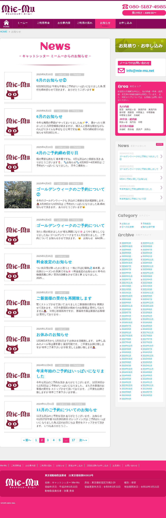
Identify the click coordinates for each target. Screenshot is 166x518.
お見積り (117, 465)
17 (73, 440)
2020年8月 (126, 299)
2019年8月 (147, 309)
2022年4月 (147, 279)
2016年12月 (127, 346)
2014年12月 (127, 369)
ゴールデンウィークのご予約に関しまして (139, 169)
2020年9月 (147, 296)
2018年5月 (126, 329)
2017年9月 (147, 336)
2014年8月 (126, 375)
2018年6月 (147, 326)
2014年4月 (147, 379)
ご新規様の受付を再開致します (64, 298)
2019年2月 (147, 316)
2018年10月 (127, 322)
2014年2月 (126, 382)
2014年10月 (127, 372)
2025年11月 (148, 243)
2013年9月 (147, 389)
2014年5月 (126, 379)
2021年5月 (126, 289)
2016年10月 (148, 346)
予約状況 (77, 75)
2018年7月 (126, 326)
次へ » (83, 440)
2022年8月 (147, 276)
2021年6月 (147, 286)
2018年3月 (147, 329)
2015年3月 (126, 365)
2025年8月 (126, 250)
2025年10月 (127, 246)
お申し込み (125, 24)
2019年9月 (126, 309)
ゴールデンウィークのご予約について (70, 225)
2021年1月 (126, 293)
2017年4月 (126, 342)
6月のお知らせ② (51, 80)
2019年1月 (126, 319)
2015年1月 (147, 365)
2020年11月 (148, 293)
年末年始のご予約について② (133, 199)
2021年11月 (127, 283)
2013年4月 (126, 399)
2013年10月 (127, 389)
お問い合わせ (131, 465)
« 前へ (27, 440)
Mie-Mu (3, 465)
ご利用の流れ (85, 24)
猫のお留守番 (149, 227)
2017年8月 (126, 339)
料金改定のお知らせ (54, 262)
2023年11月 (148, 266)
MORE (159, 144)
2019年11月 (127, 306)
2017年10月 (127, 336)
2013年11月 (148, 385)
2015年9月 (147, 359)
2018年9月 (147, 322)
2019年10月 (148, 306)
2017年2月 (147, 342)
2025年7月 (147, 250)
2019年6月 (147, 312)
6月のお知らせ (49, 116)
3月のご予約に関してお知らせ (133, 179)
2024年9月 (147, 263)
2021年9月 (147, 283)
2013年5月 (147, 395)
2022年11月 (127, 276)
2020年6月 (126, 302)
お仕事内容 (64, 24)
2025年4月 (147, 253)
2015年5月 (147, 362)
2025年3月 (126, 256)
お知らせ (105, 24)
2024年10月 (127, 263)
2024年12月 (127, 259)
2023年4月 (126, 273)
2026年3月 (126, 243)
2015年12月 (148, 356)
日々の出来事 (128, 227)
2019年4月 (126, 316)
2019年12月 (148, 302)
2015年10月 (127, 359)
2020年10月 (127, 296)
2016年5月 (147, 352)
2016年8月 (126, 349)
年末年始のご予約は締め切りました (136, 189)
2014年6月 (147, 375)
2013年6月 (126, 395)
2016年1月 (126, 356)
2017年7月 (147, 339)
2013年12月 (127, 385)
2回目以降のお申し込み (97, 465)
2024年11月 (148, 259)
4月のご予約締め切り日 (57, 153)
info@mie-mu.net (140, 71)
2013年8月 (126, 392)
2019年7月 (126, 312)
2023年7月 (126, 269)
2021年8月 (126, 286)
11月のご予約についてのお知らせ (66, 410)
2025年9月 (147, 246)
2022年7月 (126, 279)
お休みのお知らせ (52, 335)
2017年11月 (148, 332)
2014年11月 (148, 369)
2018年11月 (148, 319)
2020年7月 (147, 299)
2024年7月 (126, 266)
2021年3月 (147, 289)
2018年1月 (126, 332)
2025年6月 (126, 253)
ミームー (23, 24)
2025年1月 (147, 256)
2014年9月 (147, 372)
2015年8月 (126, 362)
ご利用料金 (43, 24)
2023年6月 (147, 269)
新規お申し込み (75, 465)
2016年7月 (147, 349)
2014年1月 (147, 382)
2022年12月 (148, 273)
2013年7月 (147, 392)
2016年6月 (126, 352)
